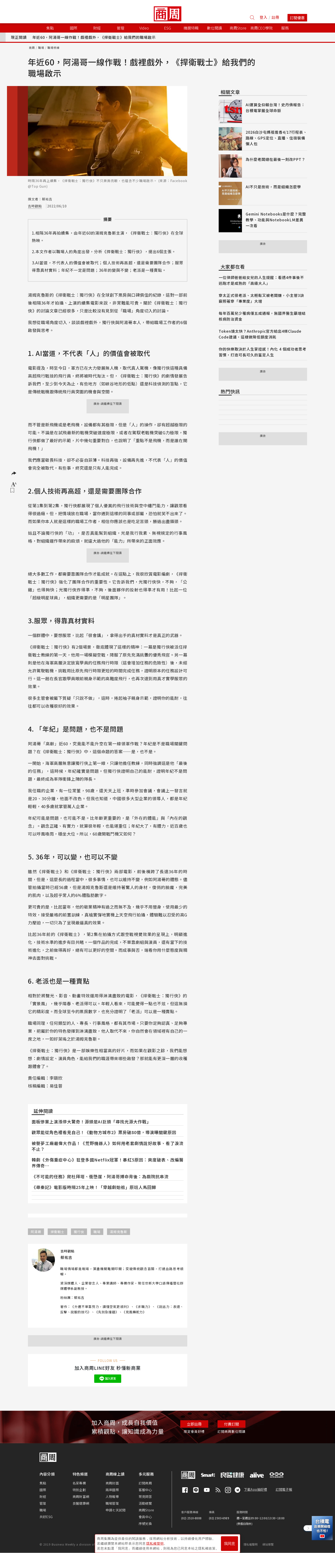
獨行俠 (79, 1231)
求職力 (143, 1306)
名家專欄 (79, 1483)
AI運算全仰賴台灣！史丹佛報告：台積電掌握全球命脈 (275, 107)
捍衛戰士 (57, 1231)
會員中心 (145, 1516)
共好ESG (46, 1516)
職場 (41, 48)
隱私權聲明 (251, 1544)
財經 (43, 1496)
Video (144, 28)
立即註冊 (194, 1424)
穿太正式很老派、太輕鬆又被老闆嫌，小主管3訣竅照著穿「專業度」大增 (261, 298)
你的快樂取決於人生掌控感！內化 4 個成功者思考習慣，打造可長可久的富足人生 (262, 352)
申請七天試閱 (115, 1510)
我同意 (229, 1542)
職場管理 (112, 1503)
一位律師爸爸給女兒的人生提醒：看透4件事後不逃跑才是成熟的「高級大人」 (261, 280)
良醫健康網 (81, 1503)
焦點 (43, 1483)
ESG (167, 28)
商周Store (238, 28)
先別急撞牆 (106, 1312)
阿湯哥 (36, 1231)
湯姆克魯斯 (118, 1231)
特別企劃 (79, 1489)
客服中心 (145, 1489)
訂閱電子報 (284, 1489)
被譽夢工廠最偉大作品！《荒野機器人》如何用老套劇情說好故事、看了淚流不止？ (108, 1146)
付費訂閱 (231, 1424)
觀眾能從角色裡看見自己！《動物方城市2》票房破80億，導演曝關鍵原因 (104, 1132)
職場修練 (53, 48)
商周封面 (112, 1483)
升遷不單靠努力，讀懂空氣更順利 (100, 1306)
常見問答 (145, 1496)
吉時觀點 (35, 206)
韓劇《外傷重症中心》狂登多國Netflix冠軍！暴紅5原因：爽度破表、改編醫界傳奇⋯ (108, 1162)
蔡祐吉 (79, 1297)
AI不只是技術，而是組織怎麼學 (273, 186)
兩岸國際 (112, 1489)
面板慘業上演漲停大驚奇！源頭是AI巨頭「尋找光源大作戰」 (91, 1121)
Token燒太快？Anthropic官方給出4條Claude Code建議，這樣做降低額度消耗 (260, 334)
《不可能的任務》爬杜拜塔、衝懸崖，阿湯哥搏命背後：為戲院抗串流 (100, 1176)
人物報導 (112, 1496)
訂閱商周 (145, 1483)
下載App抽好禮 (255, 1489)
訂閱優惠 (297, 17)
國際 (43, 1489)
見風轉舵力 (134, 1312)
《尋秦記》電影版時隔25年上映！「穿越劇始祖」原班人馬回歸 (94, 1187)
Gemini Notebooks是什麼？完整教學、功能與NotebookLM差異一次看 (276, 219)
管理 (43, 1503)
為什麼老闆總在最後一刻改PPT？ (275, 159)
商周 (32, 48)
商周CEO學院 (261, 28)
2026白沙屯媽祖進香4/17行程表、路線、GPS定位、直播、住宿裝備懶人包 (276, 137)
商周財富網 (81, 1496)
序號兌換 (145, 1523)
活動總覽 (145, 1503)
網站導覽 (268, 1544)
